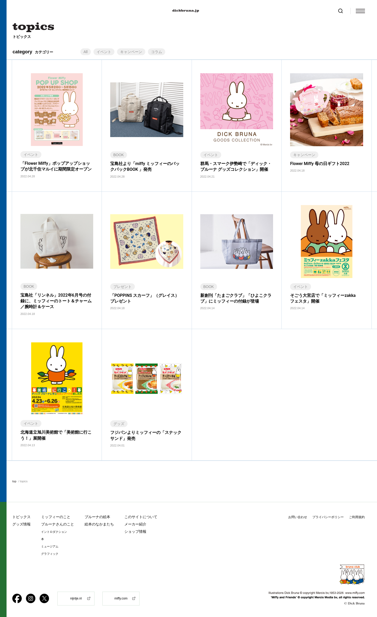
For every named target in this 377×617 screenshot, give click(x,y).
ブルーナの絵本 (97, 517)
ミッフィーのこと (55, 517)
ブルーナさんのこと (57, 524)
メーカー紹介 (135, 524)
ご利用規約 (357, 517)
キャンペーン (131, 52)
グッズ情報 (21, 524)
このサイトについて (140, 517)
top (14, 481)
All (86, 52)
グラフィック (49, 554)
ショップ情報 (135, 531)
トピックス (21, 517)
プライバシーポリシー (328, 517)
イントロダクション (54, 532)
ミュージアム (49, 546)
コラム (156, 52)
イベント (104, 52)
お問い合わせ (297, 517)
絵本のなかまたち (99, 524)
